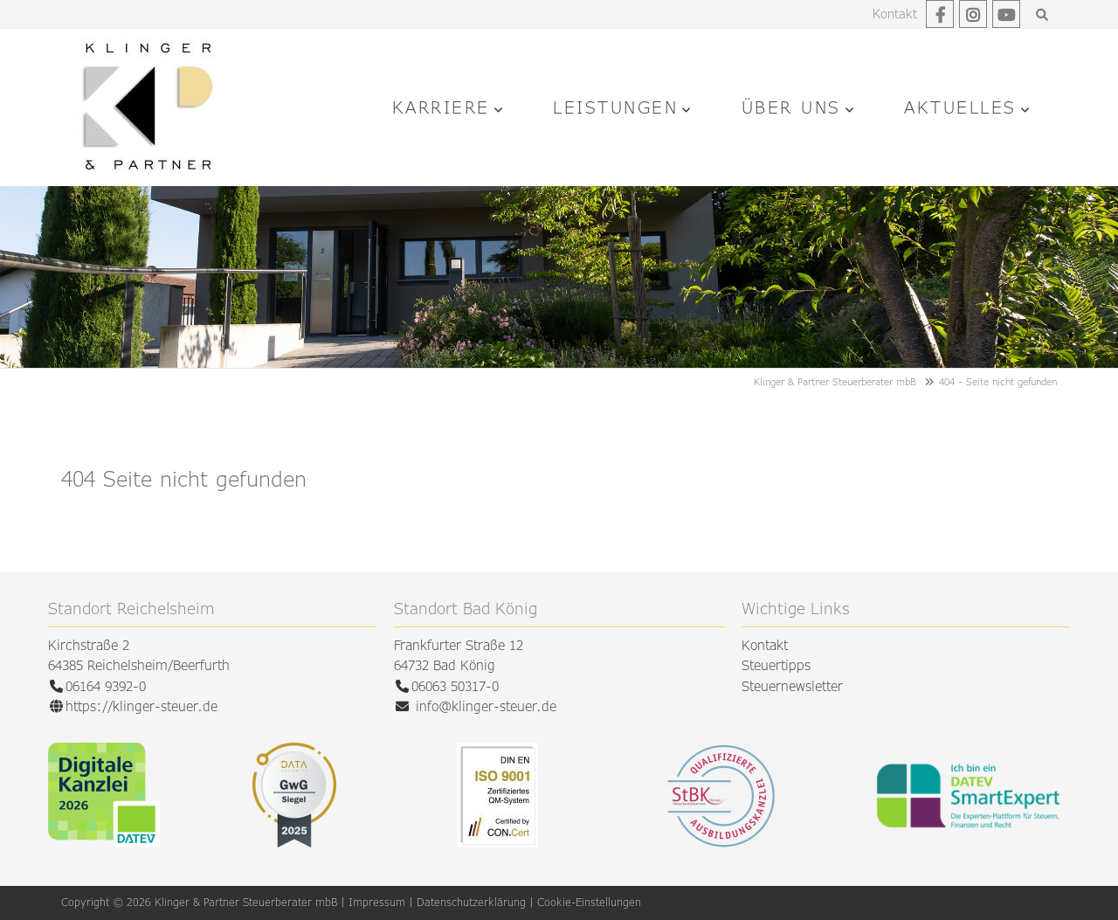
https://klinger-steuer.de (141, 706)
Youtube (1006, 14)
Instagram (973, 14)
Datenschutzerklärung (471, 902)
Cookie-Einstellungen (589, 902)
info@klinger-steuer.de (486, 706)
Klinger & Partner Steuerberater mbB (835, 381)
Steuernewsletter (792, 686)
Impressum (377, 902)
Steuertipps (776, 665)
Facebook (940, 14)
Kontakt (895, 13)
